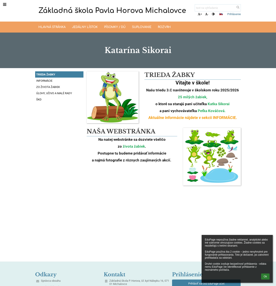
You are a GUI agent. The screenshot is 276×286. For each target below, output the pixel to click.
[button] (221, 14)
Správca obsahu (51, 280)
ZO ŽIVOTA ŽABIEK (48, 87)
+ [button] (200, 14)
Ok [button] (265, 276)
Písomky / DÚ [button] (114, 27)
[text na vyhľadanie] (218, 7)
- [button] (207, 14)
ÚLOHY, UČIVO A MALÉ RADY (54, 93)
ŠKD (39, 99)
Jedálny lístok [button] (85, 27)
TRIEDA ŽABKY (45, 74)
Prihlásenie (234, 14)
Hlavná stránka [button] (52, 27)
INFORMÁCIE (44, 80)
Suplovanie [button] (141, 27)
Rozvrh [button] (164, 27)
